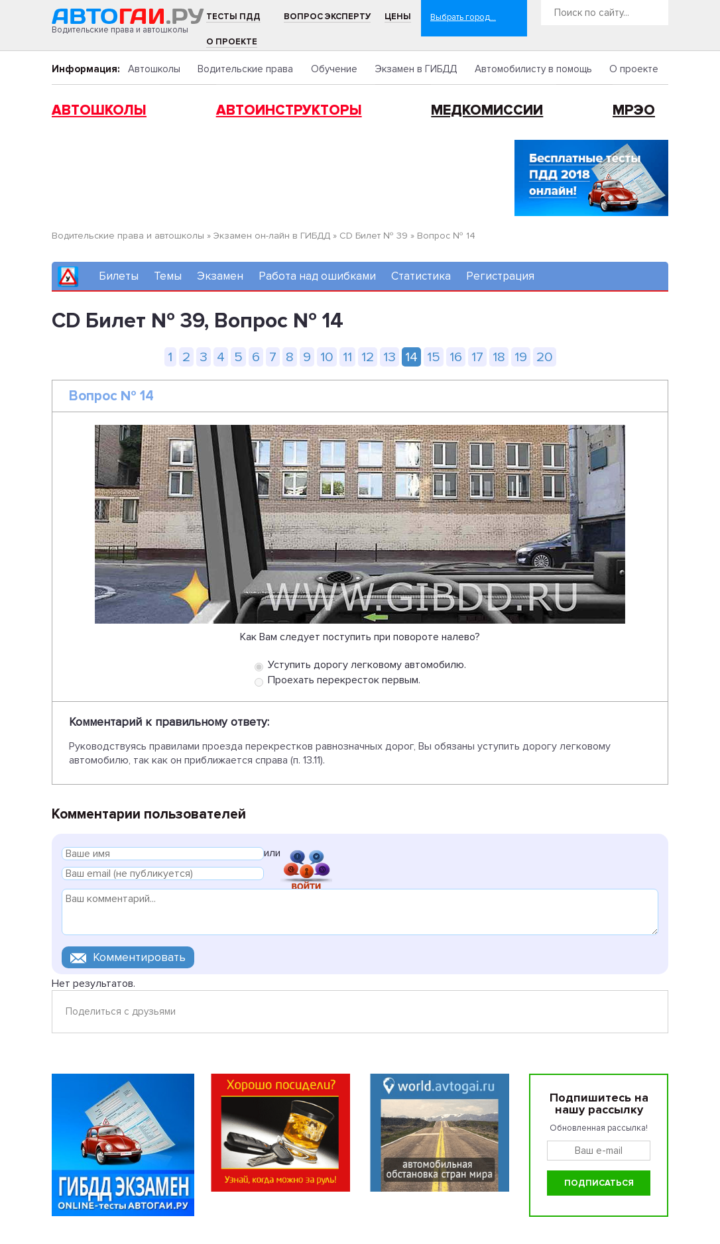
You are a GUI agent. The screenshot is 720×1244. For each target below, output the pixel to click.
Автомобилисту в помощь (533, 69)
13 (389, 357)
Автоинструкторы (289, 110)
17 (477, 357)
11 (347, 357)
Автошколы (154, 69)
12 (367, 357)
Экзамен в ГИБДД (416, 69)
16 (456, 357)
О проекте (231, 41)
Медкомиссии (487, 110)
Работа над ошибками (317, 276)
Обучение (334, 69)
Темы (168, 276)
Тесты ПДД (233, 16)
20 (544, 357)
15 (433, 357)
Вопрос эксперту (327, 16)
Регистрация (500, 276)
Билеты (119, 276)
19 (520, 357)
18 (499, 357)
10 (326, 357)
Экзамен (220, 276)
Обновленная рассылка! (599, 1128)
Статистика (421, 276)
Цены (398, 16)
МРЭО (634, 110)
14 (411, 357)
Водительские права (245, 69)
